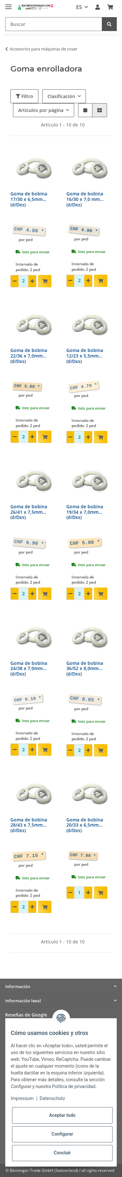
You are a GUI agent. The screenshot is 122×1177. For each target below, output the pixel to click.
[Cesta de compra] (110, 7)
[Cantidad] (23, 281)
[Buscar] (53, 24)
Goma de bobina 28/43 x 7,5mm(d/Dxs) (28, 825)
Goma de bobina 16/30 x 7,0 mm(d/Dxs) (84, 199)
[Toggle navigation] (8, 4)
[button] (97, 7)
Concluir (62, 1152)
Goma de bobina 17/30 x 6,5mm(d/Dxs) (28, 199)
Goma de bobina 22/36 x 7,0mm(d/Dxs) (28, 356)
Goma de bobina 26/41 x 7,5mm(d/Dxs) (28, 512)
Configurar (62, 1134)
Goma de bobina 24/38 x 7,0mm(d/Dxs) (28, 669)
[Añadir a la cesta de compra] (44, 281)
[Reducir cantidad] (15, 281)
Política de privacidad (73, 1086)
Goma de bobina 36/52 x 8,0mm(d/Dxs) (84, 669)
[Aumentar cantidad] (32, 281)
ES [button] (79, 7)
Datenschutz (52, 1098)
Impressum (22, 1098)
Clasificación (61, 96)
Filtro (24, 96)
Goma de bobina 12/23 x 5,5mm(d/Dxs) (84, 356)
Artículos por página (40, 110)
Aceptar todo (62, 1115)
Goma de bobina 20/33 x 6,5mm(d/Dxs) (84, 825)
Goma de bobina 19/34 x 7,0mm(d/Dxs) (84, 512)
